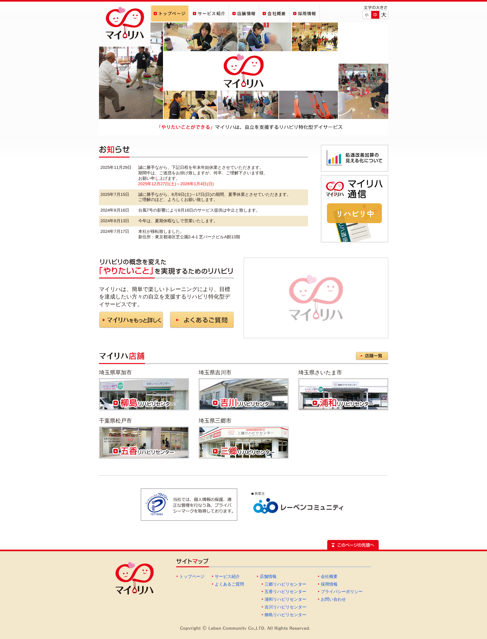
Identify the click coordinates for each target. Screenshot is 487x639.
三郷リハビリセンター (285, 584)
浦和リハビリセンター (285, 599)
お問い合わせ (333, 599)
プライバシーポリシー (342, 591)
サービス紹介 (227, 576)
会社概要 (329, 576)
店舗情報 (268, 576)
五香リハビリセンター (285, 591)
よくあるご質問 (229, 584)
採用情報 (329, 584)
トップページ (191, 576)
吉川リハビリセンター (285, 607)
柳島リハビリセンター (285, 614)
